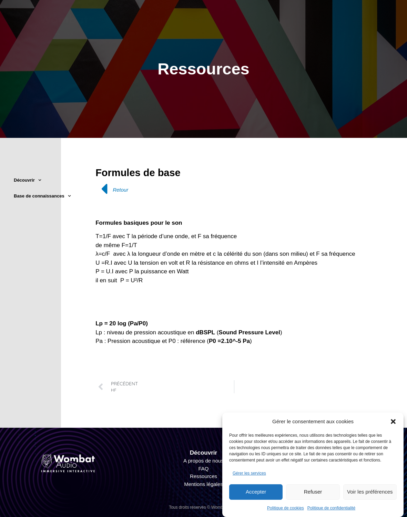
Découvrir (27, 180)
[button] (393, 421)
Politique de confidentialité (331, 508)
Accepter (256, 492)
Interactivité (314, 21)
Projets (363, 21)
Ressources (203, 476)
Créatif (156, 21)
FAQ (203, 469)
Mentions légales (203, 484)
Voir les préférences (370, 492)
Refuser (313, 492)
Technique (261, 21)
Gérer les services (249, 473)
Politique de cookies (285, 508)
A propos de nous (203, 461)
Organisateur (206, 21)
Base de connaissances (42, 196)
